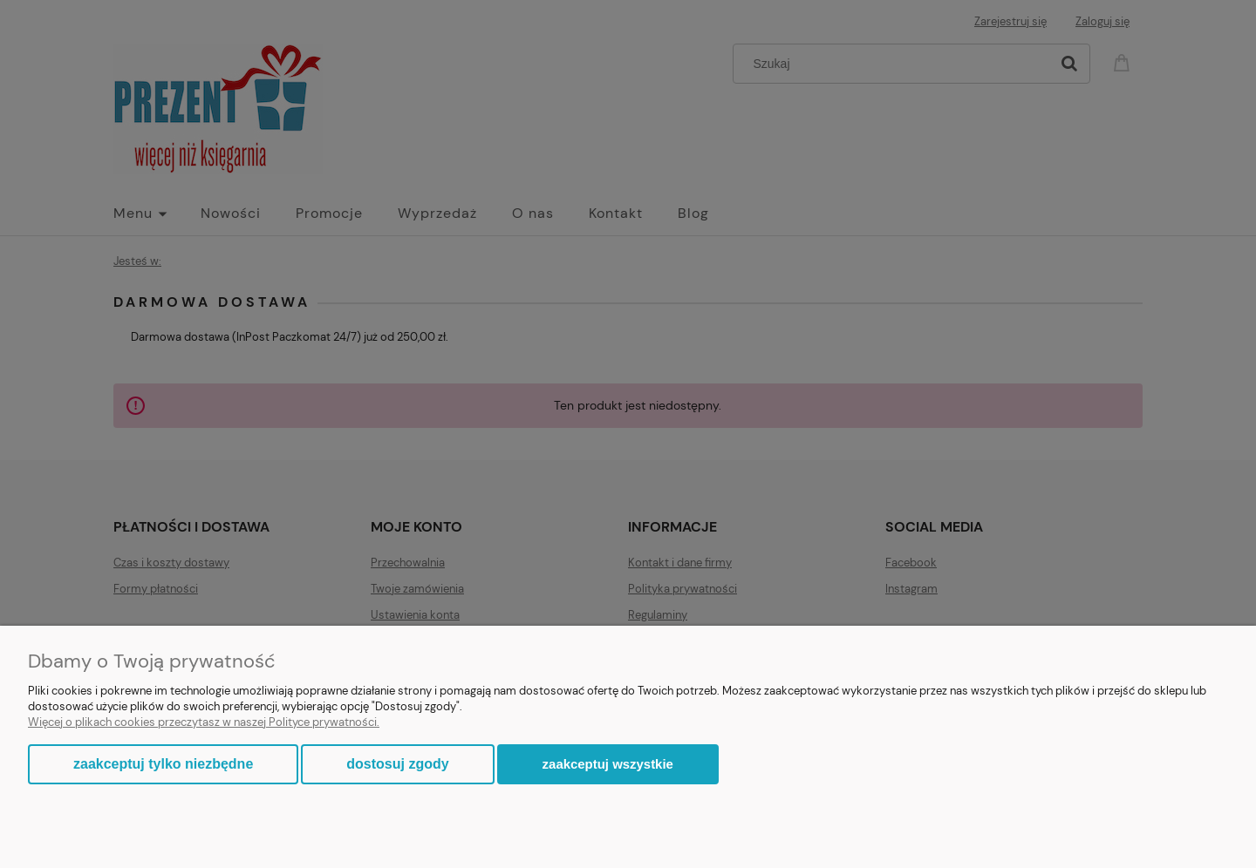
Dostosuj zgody (397, 763)
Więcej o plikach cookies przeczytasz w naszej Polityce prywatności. (203, 722)
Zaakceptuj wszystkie (608, 763)
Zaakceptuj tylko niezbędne (163, 763)
